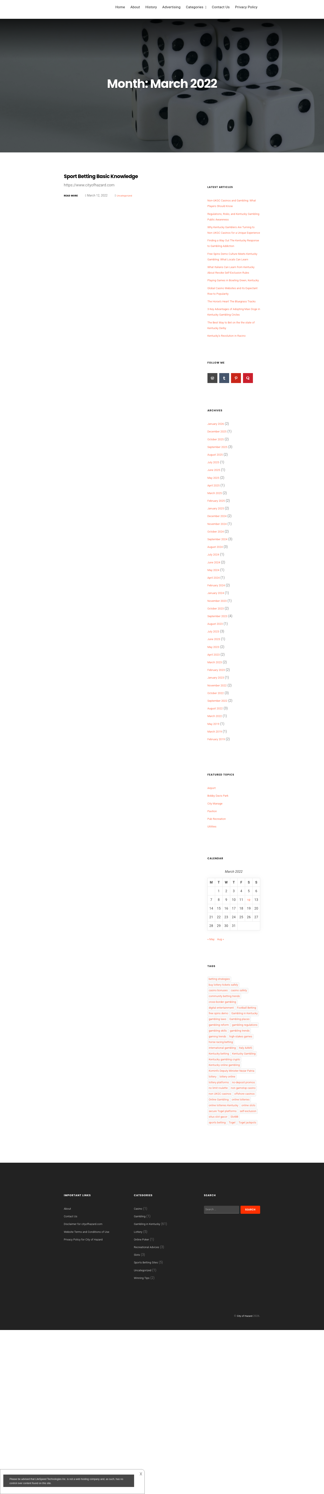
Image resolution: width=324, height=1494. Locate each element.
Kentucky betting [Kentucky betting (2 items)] (241, 1147)
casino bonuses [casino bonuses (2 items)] (220, 1027)
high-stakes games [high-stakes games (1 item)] (223, 1126)
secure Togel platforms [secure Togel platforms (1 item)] (226, 1265)
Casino (139, 1372)
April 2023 (215, 688)
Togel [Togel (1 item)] (251, 1279)
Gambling (141, 1380)
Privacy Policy (246, 7)
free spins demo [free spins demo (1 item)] (221, 1062)
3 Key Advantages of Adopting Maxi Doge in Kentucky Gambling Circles (232, 342)
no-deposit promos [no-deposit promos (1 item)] (223, 1201)
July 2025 (214, 496)
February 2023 (218, 703)
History (151, 7)
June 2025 (215, 503)
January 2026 (217, 457)
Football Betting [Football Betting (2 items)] (221, 1055)
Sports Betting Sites (149, 1426)
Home (120, 7)
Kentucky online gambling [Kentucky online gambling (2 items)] (228, 1168)
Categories (194, 7)
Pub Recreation (218, 852)
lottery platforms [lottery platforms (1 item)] (221, 1194)
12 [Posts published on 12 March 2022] (249, 933)
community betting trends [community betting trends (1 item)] (228, 1034)
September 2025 (219, 480)
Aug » (223, 973)
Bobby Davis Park (220, 829)
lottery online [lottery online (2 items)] (232, 1187)
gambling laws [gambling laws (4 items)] (220, 1077)
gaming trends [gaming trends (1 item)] (220, 1119)
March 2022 (216, 750)
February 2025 (218, 534)
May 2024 (214, 604)
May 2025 (214, 511)
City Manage (216, 837)
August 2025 (216, 488)
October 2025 (217, 473)
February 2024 (218, 619)
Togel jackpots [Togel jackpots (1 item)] (220, 1286)
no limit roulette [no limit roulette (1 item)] (220, 1208)
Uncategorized (129, 195)
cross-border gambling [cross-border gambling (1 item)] (226, 1041)
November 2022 (219, 719)
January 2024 (217, 626)
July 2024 (214, 588)
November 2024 (219, 557)
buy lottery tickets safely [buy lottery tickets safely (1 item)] (227, 1020)
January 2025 (217, 542)
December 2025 (219, 465)
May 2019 (214, 757)
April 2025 (215, 519)
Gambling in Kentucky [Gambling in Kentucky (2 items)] (225, 1069)
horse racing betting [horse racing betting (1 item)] (224, 1133)
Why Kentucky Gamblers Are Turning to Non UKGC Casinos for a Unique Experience (232, 232)
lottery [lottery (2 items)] (213, 1187)
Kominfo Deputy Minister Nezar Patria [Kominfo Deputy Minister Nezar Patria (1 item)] (232, 1177)
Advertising (171, 7)
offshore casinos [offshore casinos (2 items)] (221, 1230)
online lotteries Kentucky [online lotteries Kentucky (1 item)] (227, 1251)
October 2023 (217, 642)
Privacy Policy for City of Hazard (88, 1409)
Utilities (213, 860)
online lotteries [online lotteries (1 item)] (220, 1244)
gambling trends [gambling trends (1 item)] (221, 1112)
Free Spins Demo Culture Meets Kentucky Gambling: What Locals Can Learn (232, 264)
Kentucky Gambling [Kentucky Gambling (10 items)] (223, 1154)
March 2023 (216, 696)
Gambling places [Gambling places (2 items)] (221, 1084)
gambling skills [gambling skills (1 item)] (220, 1105)
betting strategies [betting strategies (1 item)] (222, 1013)
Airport (212, 822)
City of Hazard (243, 1479)
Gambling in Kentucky (150, 1388)
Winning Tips (143, 1442)
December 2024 (219, 550)
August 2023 (216, 657)
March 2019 (216, 765)
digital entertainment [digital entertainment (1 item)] (224, 1048)
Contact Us (221, 7)
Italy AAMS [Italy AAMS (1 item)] (217, 1147)
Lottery (139, 1396)
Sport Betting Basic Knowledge (110, 176)
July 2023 (214, 665)
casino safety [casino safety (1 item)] (246, 1027)
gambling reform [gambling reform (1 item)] (221, 1091)
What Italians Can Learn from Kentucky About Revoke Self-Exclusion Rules (229, 283)
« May (211, 973)
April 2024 (215, 611)
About (135, 7)
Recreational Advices (149, 1411)
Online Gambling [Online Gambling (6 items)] (221, 1237)
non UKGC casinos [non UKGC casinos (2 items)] (223, 1223)
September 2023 (219, 650)
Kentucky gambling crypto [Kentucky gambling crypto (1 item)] (228, 1161)
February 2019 (218, 773)
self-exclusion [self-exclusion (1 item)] (219, 1272)
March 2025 (216, 527)
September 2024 (219, 573)
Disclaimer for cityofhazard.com (88, 1388)
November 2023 (219, 634)
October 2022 (217, 727)
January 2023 (217, 711)
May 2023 (214, 680)
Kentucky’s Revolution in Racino (231, 369)
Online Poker (143, 1403)
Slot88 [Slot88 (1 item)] (214, 1279)
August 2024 (216, 580)
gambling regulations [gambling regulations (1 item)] (225, 1098)
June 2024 (215, 596)
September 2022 (219, 734)
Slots (138, 1419)
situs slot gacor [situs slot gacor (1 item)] (245, 1272)
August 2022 (216, 742)
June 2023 (215, 673)
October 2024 (217, 565)
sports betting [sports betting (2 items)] (233, 1279)
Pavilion (213, 845)
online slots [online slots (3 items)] (217, 1258)
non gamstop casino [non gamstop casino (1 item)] (224, 1215)
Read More (72, 195)
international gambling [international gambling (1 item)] (226, 1140)
